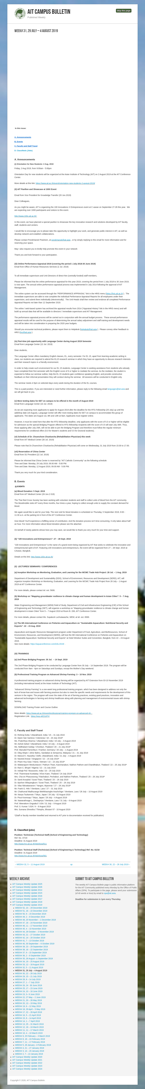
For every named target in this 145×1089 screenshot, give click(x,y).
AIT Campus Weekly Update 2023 (27, 1066)
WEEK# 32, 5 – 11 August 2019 (29, 967)
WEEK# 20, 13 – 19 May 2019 (28, 1003)
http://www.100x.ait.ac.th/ (25, 216)
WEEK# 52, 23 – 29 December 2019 (31, 908)
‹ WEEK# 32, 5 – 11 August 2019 (29, 864)
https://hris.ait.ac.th (114, 293)
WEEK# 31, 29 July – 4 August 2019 (31, 970)
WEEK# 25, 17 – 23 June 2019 (28, 988)
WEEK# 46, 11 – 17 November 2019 (31, 926)
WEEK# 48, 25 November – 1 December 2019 (35, 920)
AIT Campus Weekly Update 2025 (27, 884)
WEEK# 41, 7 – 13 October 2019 (29, 941)
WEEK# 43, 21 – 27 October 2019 (30, 935)
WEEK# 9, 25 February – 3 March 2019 (32, 1036)
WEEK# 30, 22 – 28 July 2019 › (116, 864)
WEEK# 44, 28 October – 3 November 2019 (34, 932)
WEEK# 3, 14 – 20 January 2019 (29, 1051)
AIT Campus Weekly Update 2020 (27, 1057)
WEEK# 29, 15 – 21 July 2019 (28, 976)
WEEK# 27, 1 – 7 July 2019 (27, 982)
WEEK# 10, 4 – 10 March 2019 (28, 1033)
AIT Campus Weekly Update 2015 (27, 893)
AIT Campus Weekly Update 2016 (27, 896)
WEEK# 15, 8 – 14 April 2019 (28, 1018)
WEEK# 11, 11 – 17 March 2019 (29, 1030)
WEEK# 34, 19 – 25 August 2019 (29, 961)
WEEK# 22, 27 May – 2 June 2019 (30, 997)
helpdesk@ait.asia (89, 329)
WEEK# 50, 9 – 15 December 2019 (30, 914)
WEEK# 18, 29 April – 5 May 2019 (30, 1009)
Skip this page (123, 11)
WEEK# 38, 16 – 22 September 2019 (31, 949)
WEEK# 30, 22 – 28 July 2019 (28, 973)
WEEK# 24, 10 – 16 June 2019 (28, 991)
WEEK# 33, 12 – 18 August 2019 (29, 964)
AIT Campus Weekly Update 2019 (27, 905)
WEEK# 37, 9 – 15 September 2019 (31, 952)
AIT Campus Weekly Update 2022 (27, 1063)
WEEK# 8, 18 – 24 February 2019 (30, 1039)
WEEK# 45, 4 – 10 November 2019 (30, 929)
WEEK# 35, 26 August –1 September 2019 (34, 958)
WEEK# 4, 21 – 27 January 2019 (29, 1048)
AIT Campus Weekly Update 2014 (27, 890)
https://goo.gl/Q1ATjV (40, 716)
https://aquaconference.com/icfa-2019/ (47, 644)
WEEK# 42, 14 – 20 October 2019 (30, 938)
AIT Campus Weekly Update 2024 (27, 1069)
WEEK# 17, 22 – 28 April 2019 (28, 1012)
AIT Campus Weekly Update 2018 (27, 902)
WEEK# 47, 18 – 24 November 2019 (31, 923)
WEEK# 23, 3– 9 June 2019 (27, 994)
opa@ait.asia (110, 893)
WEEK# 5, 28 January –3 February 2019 (33, 1045)
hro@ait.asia (25, 332)
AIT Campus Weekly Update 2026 (27, 887)
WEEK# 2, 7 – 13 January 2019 (29, 1054)
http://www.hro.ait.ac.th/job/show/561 (30, 856)
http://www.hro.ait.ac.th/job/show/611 (30, 844)
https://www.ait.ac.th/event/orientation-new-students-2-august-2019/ (65, 183)
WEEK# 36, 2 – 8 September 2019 (30, 955)
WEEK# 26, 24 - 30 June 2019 (28, 985)
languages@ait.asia (116, 389)
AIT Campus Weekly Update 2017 (27, 899)
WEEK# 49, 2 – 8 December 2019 (30, 917)
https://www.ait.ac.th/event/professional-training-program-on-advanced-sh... (59, 713)
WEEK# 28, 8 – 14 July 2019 (27, 979)
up (71, 864)
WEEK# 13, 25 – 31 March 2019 (29, 1024)
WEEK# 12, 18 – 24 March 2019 (29, 1027)
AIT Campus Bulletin (48, 12)
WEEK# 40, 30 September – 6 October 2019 (34, 943)
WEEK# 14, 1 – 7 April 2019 (27, 1021)
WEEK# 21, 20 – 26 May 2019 (28, 1000)
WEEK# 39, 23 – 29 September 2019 (31, 946)
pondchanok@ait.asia (61, 240)
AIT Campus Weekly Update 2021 (27, 1060)
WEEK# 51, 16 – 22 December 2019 (31, 911)
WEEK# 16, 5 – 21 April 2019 (28, 1015)
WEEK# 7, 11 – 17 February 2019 (30, 1042)
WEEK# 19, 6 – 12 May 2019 (28, 1006)
